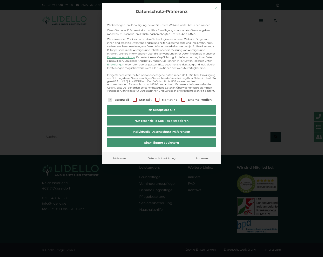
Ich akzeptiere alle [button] (161, 108)
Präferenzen (119, 156)
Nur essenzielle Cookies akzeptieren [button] (162, 119)
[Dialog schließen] (216, 6)
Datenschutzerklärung (121, 55)
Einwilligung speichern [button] (161, 140)
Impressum (203, 156)
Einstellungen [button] (115, 62)
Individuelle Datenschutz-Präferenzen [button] (161, 129)
